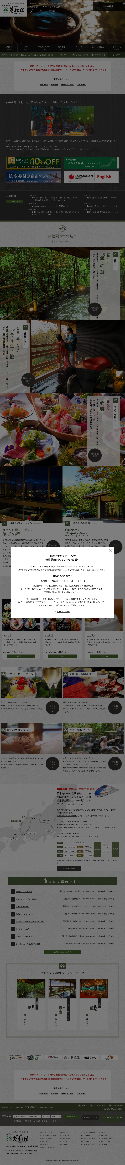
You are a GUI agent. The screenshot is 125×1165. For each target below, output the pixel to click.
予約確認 (43, 581)
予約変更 (54, 581)
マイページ (81, 581)
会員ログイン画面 (62, 612)
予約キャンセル (67, 581)
